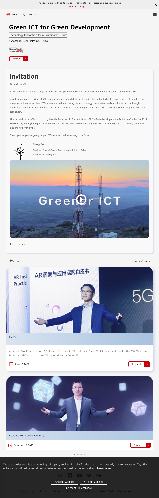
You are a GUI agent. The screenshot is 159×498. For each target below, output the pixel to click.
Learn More (142, 261)
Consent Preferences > (79, 488)
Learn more (104, 468)
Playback (20, 58)
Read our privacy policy (79, 6)
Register (17, 244)
